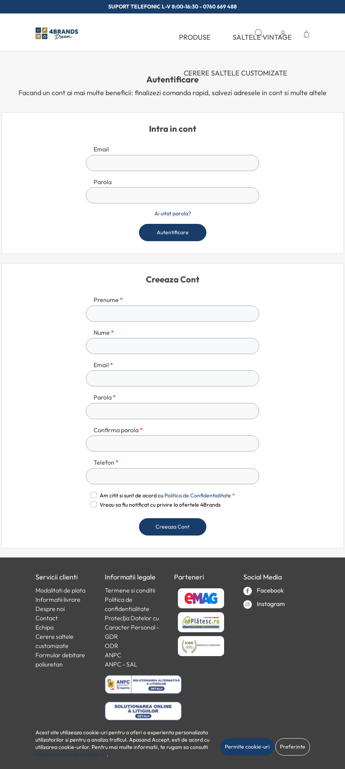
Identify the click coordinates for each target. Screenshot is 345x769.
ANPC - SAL (121, 664)
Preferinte (292, 746)
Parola (103, 182)
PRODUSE (195, 37)
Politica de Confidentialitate (197, 495)
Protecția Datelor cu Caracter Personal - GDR (132, 627)
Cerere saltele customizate (235, 73)
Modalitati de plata (60, 590)
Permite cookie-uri (247, 746)
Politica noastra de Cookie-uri (71, 754)
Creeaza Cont (172, 526)
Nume (104, 332)
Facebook (263, 590)
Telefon (106, 462)
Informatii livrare (57, 599)
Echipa (44, 627)
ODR (111, 646)
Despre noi (50, 609)
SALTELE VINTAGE (262, 37)
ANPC (113, 655)
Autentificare (173, 232)
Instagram (264, 604)
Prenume (108, 300)
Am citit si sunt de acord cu (167, 495)
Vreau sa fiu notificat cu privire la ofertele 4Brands (160, 504)
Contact (46, 618)
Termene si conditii (130, 590)
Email (101, 149)
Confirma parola (118, 430)
